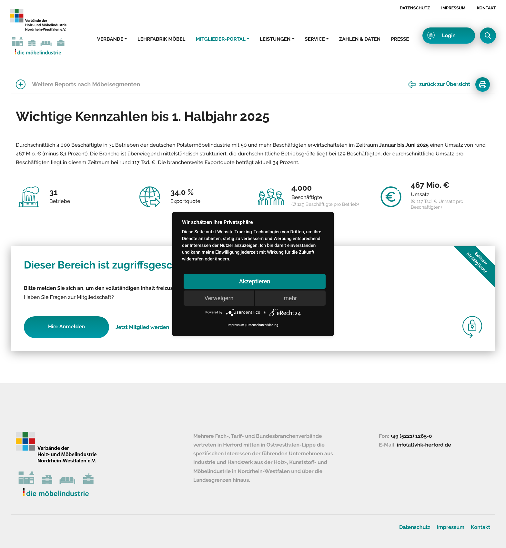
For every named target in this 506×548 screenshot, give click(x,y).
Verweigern (218, 298)
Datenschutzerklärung (262, 325)
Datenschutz (415, 7)
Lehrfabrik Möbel (161, 39)
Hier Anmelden (66, 326)
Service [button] (315, 39)
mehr (290, 298)
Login (449, 35)
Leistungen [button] (275, 39)
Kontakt (486, 7)
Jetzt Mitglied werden (142, 327)
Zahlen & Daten (360, 39)
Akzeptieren (254, 281)
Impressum (453, 7)
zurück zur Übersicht (444, 84)
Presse (400, 39)
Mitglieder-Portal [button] (220, 39)
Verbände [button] (110, 39)
